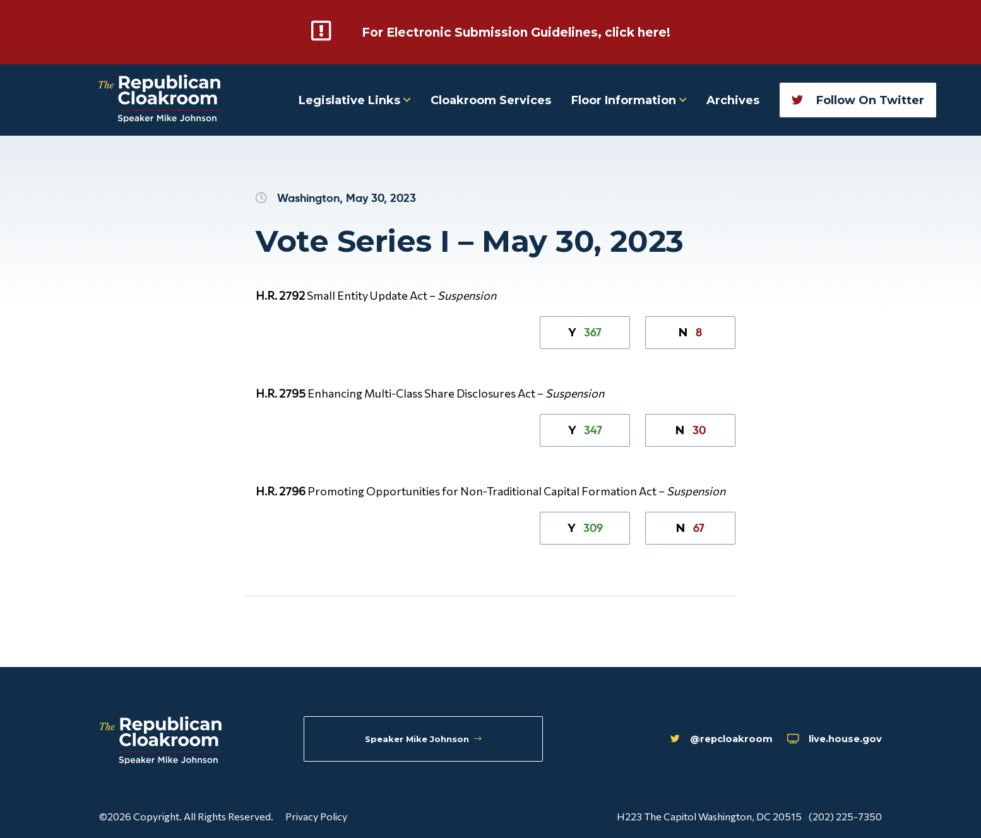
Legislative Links (354, 99)
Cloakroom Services (491, 99)
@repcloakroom (690, 741)
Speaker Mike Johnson (425, 741)
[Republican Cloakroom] (160, 98)
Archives (732, 99)
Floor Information (628, 99)
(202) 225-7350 (845, 815)
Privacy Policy (316, 815)
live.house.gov (825, 741)
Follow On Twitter (858, 99)
